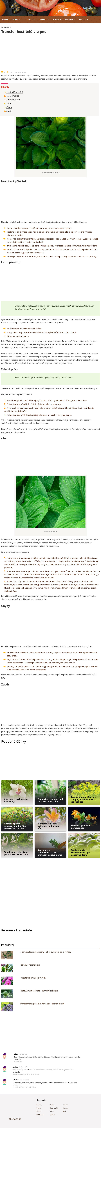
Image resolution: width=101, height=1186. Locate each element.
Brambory (39, 1114)
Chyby (9, 107)
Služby (83, 19)
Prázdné (70, 19)
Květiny (44, 19)
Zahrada (17, 19)
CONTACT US (15, 1119)
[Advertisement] (45, 51)
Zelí (64, 1111)
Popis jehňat (18, 1061)
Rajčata (38, 1105)
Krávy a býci (54, 1108)
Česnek (38, 1111)
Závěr (9, 111)
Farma (31, 19)
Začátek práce (13, 99)
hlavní (5, 19)
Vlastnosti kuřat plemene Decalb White (26, 1074)
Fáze (8, 103)
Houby (57, 19)
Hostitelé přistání (14, 92)
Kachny (52, 1114)
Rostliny (3, 27)
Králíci (52, 1111)
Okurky (38, 1108)
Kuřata (52, 1105)
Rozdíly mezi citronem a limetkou (25, 1087)
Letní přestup (12, 95)
